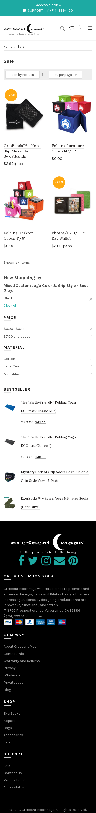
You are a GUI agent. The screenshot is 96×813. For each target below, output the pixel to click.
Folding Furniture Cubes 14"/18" (68, 148)
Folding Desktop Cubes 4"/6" (19, 236)
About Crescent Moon (21, 646)
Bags (8, 728)
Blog (7, 690)
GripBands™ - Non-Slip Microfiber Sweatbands (22, 151)
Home (8, 46)
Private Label (14, 682)
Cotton (9, 359)
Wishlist (71, 29)
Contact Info (14, 654)
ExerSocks (12, 713)
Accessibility (14, 787)
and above (17, 336)
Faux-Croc (12, 366)
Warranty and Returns (22, 661)
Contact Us (13, 773)
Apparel (10, 721)
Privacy (10, 668)
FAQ (7, 766)
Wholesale (12, 675)
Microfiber (12, 374)
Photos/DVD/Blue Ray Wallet (68, 236)
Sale (7, 742)
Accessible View (48, 5)
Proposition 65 (15, 780)
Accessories (13, 735)
